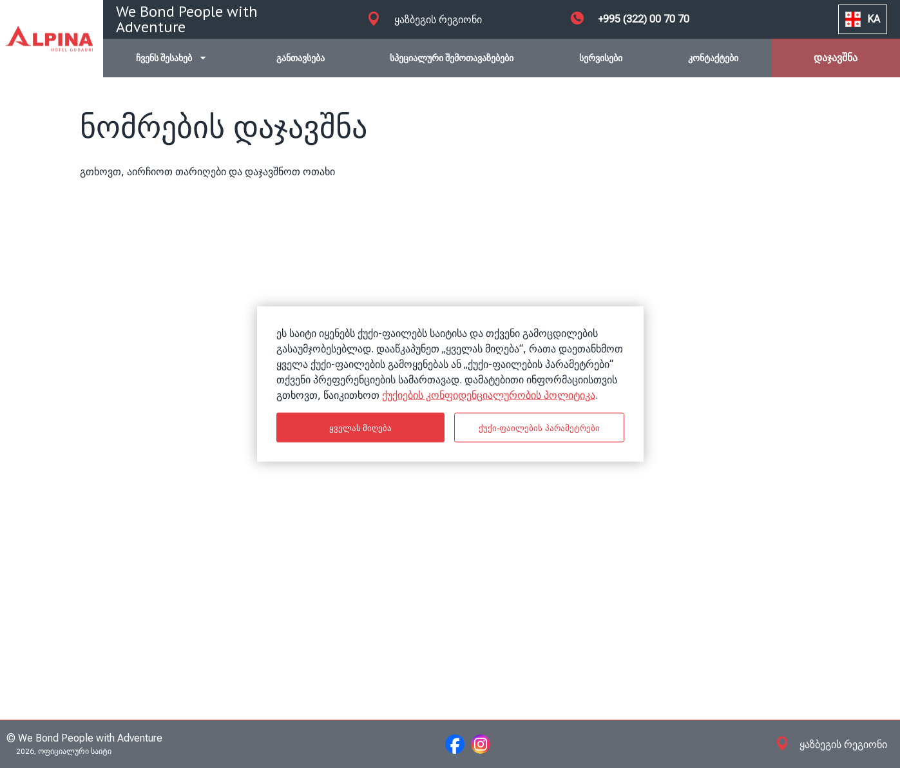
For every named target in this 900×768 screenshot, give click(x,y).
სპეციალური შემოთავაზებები (451, 58)
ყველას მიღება (360, 427)
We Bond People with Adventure (187, 19)
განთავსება (300, 58)
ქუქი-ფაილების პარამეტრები (539, 427)
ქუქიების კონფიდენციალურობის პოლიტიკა (488, 395)
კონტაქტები (713, 58)
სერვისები (600, 58)
